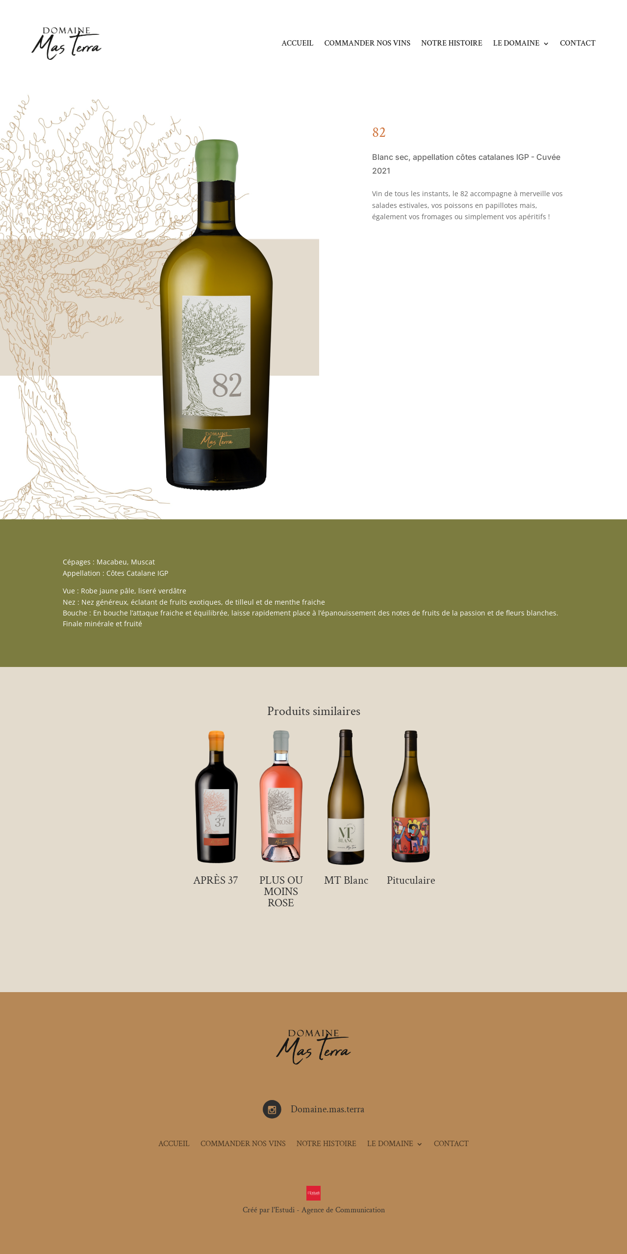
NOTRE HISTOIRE (451, 43)
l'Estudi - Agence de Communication (328, 1210)
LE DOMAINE (516, 43)
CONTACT (578, 43)
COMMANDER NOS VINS (367, 43)
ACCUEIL (297, 43)
